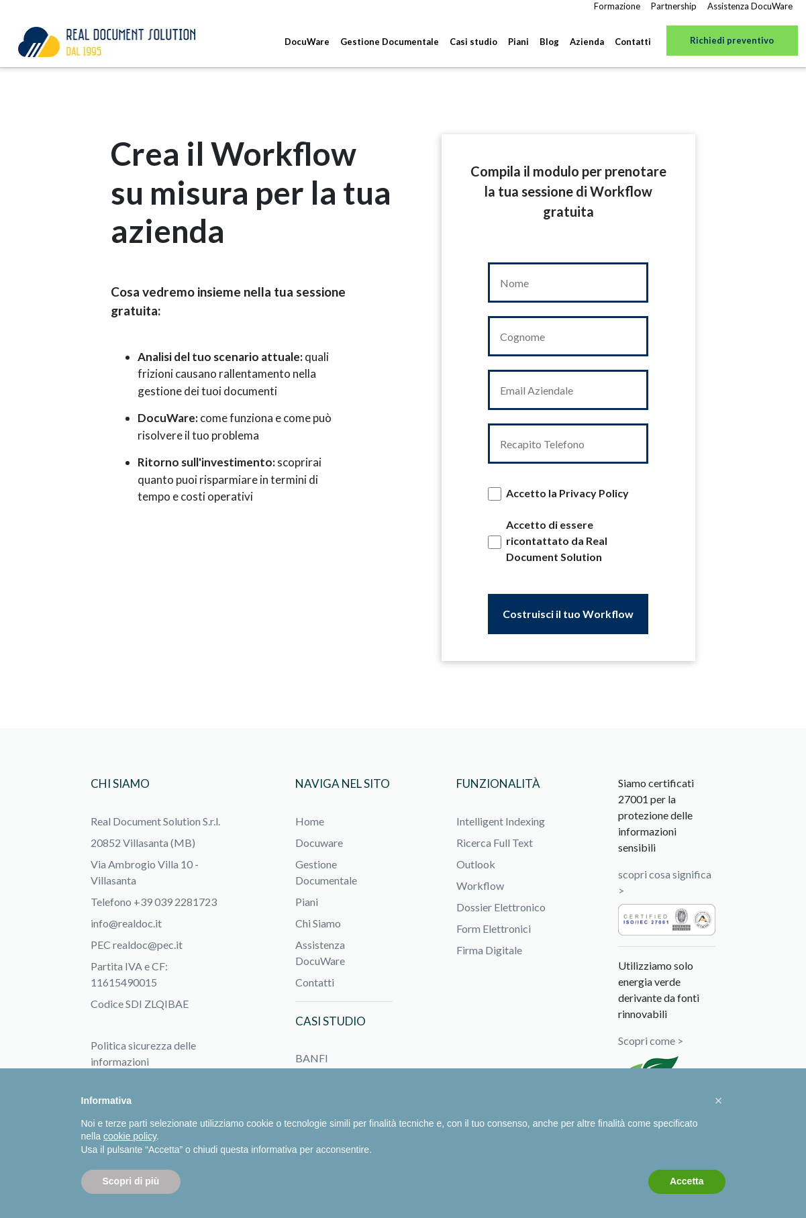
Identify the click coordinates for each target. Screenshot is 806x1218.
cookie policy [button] (129, 1136)
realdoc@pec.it (148, 944)
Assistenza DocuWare (750, 6)
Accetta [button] (687, 1181)
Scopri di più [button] (131, 1181)
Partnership (674, 6)
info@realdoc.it (126, 923)
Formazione (617, 6)
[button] (718, 1100)
